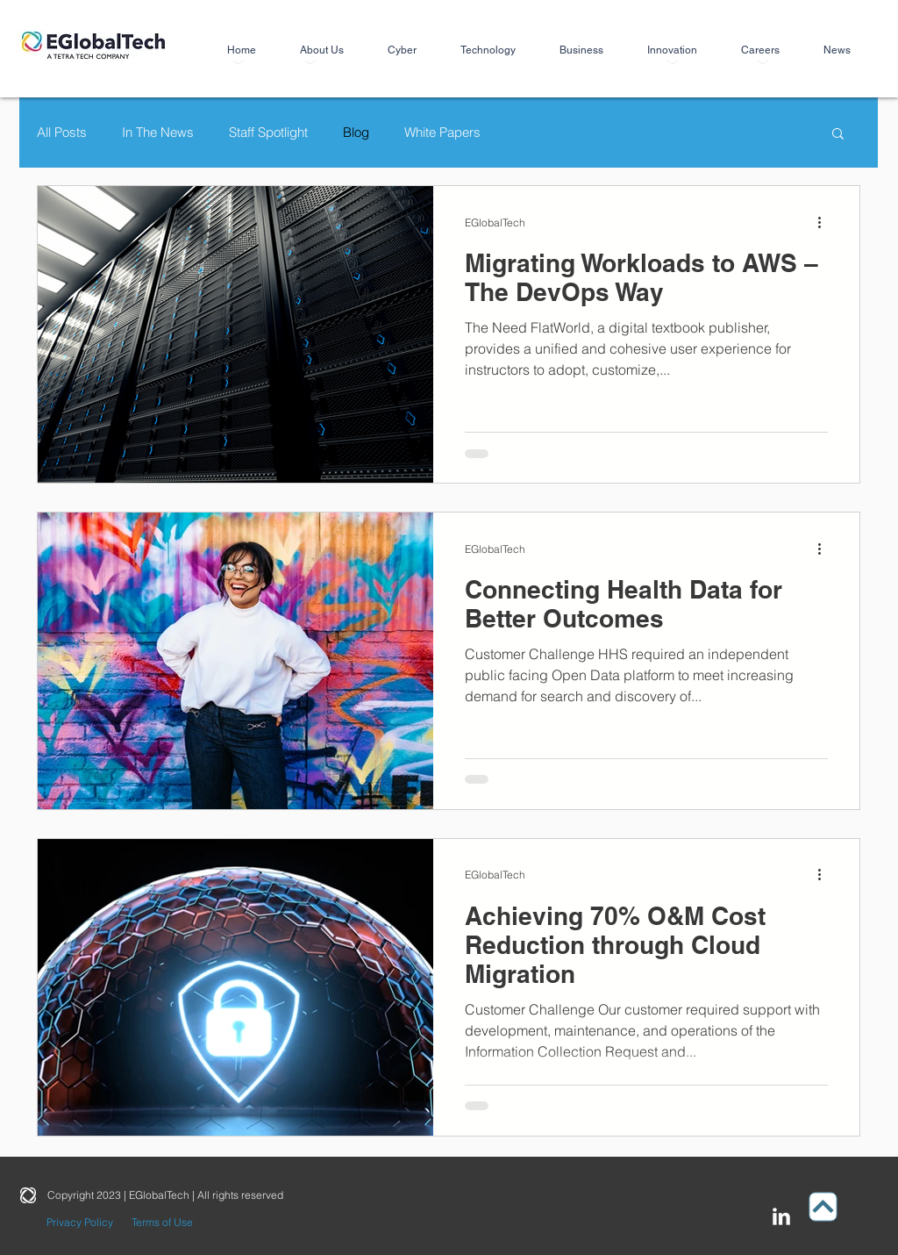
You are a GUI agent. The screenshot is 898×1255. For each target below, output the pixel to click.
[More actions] (825, 222)
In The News (158, 132)
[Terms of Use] (161, 1223)
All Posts (62, 132)
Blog (356, 132)
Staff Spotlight (268, 132)
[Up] (823, 1206)
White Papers (442, 132)
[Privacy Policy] (79, 1223)
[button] (838, 135)
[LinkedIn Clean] (781, 1216)
